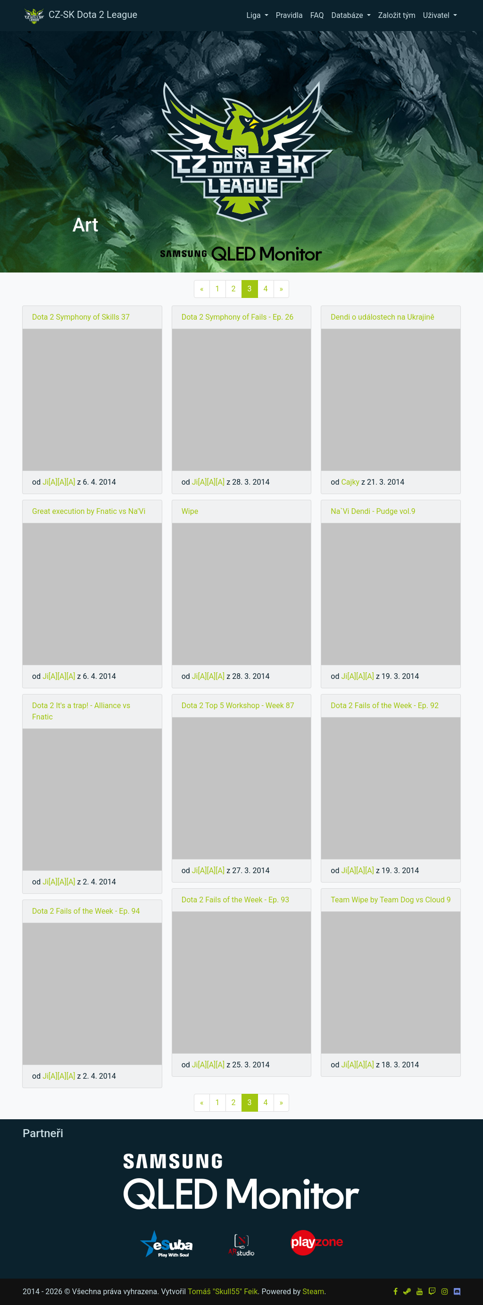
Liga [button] (254, 15)
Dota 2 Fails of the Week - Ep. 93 (236, 899)
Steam (313, 1291)
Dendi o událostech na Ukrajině (382, 317)
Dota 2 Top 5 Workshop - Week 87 (238, 705)
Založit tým (397, 15)
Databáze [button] (348, 15)
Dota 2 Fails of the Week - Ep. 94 (86, 911)
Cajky (350, 482)
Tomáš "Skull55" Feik (223, 1291)
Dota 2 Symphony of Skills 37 (81, 317)
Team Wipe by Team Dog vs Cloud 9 (390, 899)
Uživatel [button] (437, 15)
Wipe (190, 511)
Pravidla (289, 15)
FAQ (317, 15)
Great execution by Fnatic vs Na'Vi (88, 511)
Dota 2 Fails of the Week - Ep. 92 (385, 705)
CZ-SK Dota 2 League (79, 15)
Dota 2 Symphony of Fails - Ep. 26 (237, 317)
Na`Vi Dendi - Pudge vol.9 (373, 511)
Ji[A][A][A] (58, 482)
